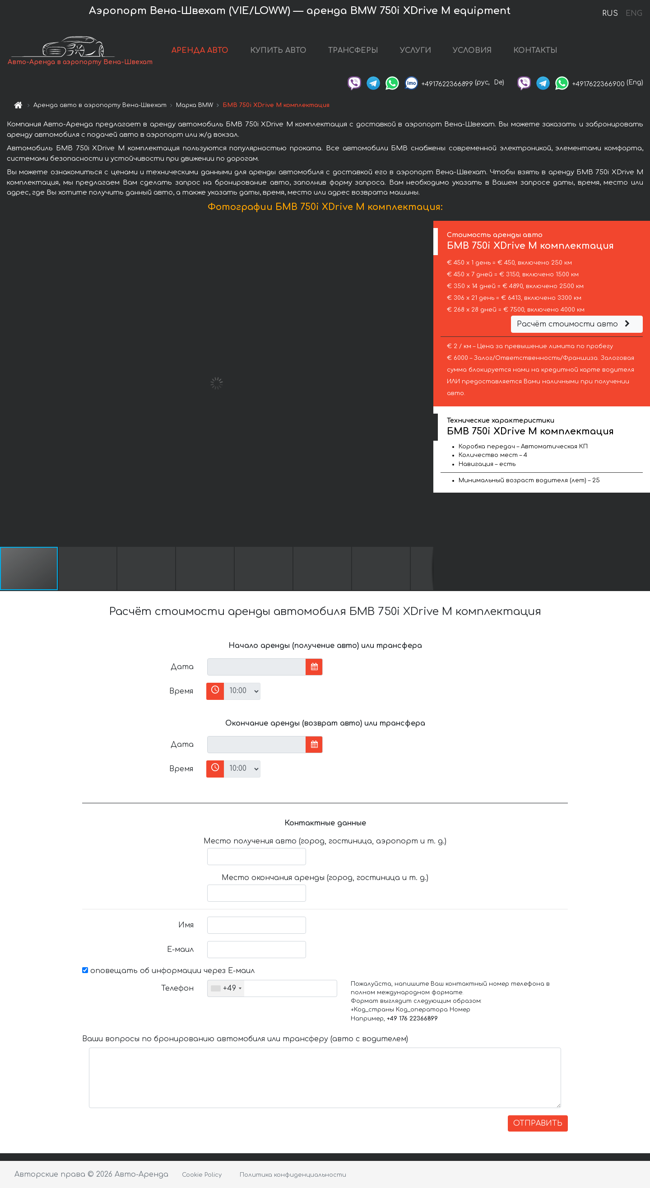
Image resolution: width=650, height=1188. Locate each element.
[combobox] (226, 988)
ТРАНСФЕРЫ (353, 51)
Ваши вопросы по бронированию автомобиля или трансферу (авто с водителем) (245, 1039)
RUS (610, 13)
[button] (425, 383)
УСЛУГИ (415, 51)
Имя (186, 925)
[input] (256, 667)
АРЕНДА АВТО (200, 51)
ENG (634, 13)
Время (181, 691)
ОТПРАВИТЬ (537, 1123)
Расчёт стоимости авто (574, 324)
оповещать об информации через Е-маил (168, 971)
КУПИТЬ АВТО (278, 51)
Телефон (177, 988)
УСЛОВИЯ (472, 51)
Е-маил (180, 950)
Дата (182, 667)
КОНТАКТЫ (535, 51)
